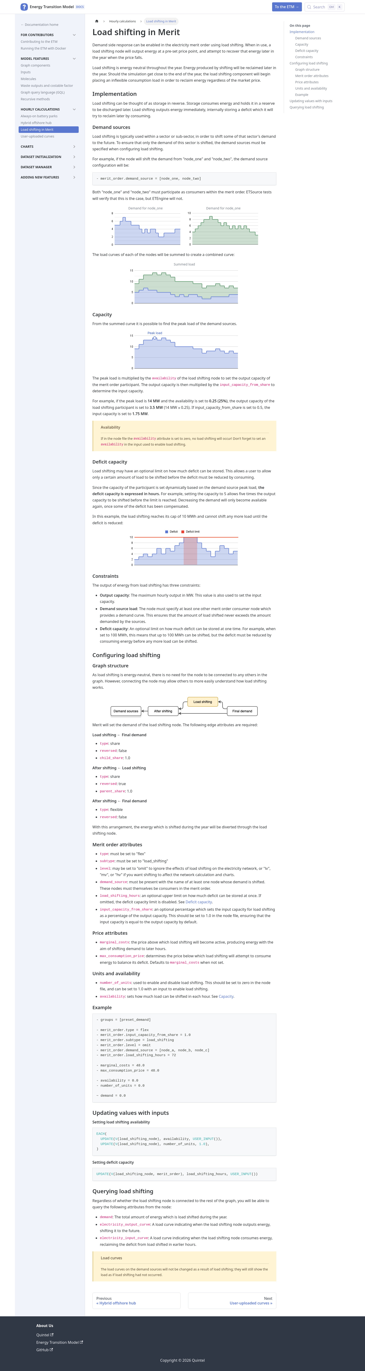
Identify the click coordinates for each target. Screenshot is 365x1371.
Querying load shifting (307, 107)
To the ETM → (287, 6)
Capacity (226, 996)
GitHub (44, 1349)
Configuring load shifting (309, 63)
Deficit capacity (199, 901)
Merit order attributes (311, 76)
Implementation (302, 32)
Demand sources (308, 38)
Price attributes (306, 82)
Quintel (45, 1334)
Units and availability (311, 88)
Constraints (304, 57)
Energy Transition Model (59, 1342)
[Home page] (96, 21)
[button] (49, 35)
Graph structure (307, 69)
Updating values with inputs (311, 101)
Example (301, 94)
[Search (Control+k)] (325, 7)
